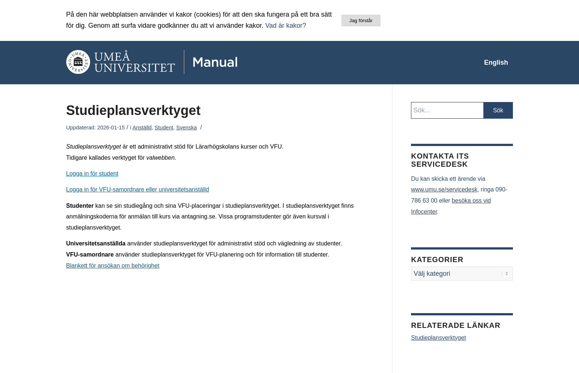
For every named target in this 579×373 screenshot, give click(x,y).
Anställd (142, 127)
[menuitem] (496, 62)
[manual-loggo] (173, 62)
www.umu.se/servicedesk (444, 189)
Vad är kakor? (285, 25)
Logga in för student (92, 173)
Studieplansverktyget (438, 338)
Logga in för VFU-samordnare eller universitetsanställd (137, 189)
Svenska (186, 127)
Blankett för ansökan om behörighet (113, 265)
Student (164, 127)
